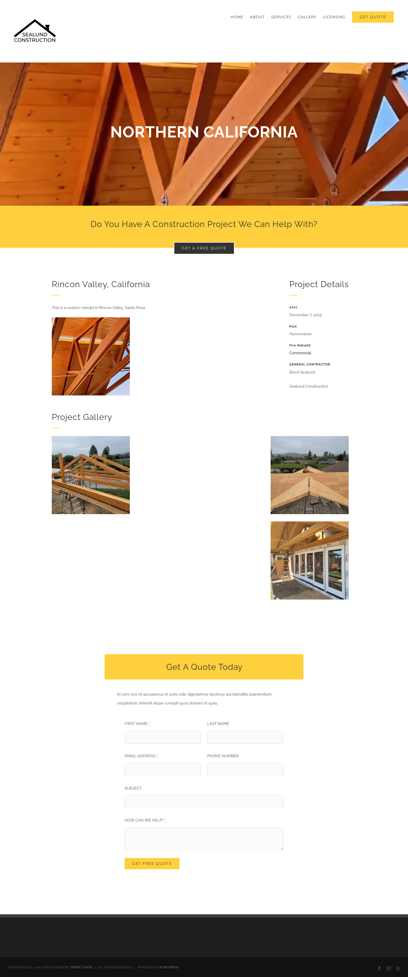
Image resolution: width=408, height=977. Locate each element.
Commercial (300, 353)
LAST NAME (218, 723)
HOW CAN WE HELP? (145, 820)
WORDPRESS (168, 967)
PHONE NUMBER (223, 756)
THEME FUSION (81, 967)
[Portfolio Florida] (204, 134)
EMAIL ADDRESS (141, 756)
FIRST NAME (137, 723)
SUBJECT (133, 788)
